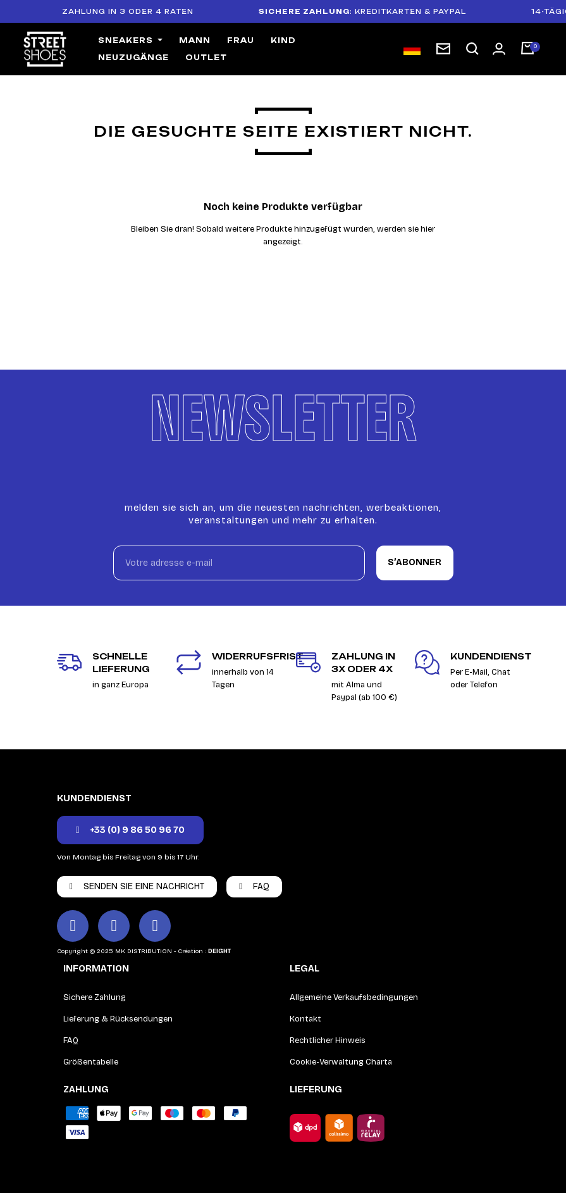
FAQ (70, 1040)
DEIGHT (219, 951)
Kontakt (305, 1019)
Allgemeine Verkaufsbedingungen (354, 997)
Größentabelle (90, 1062)
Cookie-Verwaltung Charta (341, 1062)
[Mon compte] (499, 48)
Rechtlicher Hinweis (328, 1040)
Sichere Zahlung (94, 997)
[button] (472, 49)
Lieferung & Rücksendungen (118, 1019)
